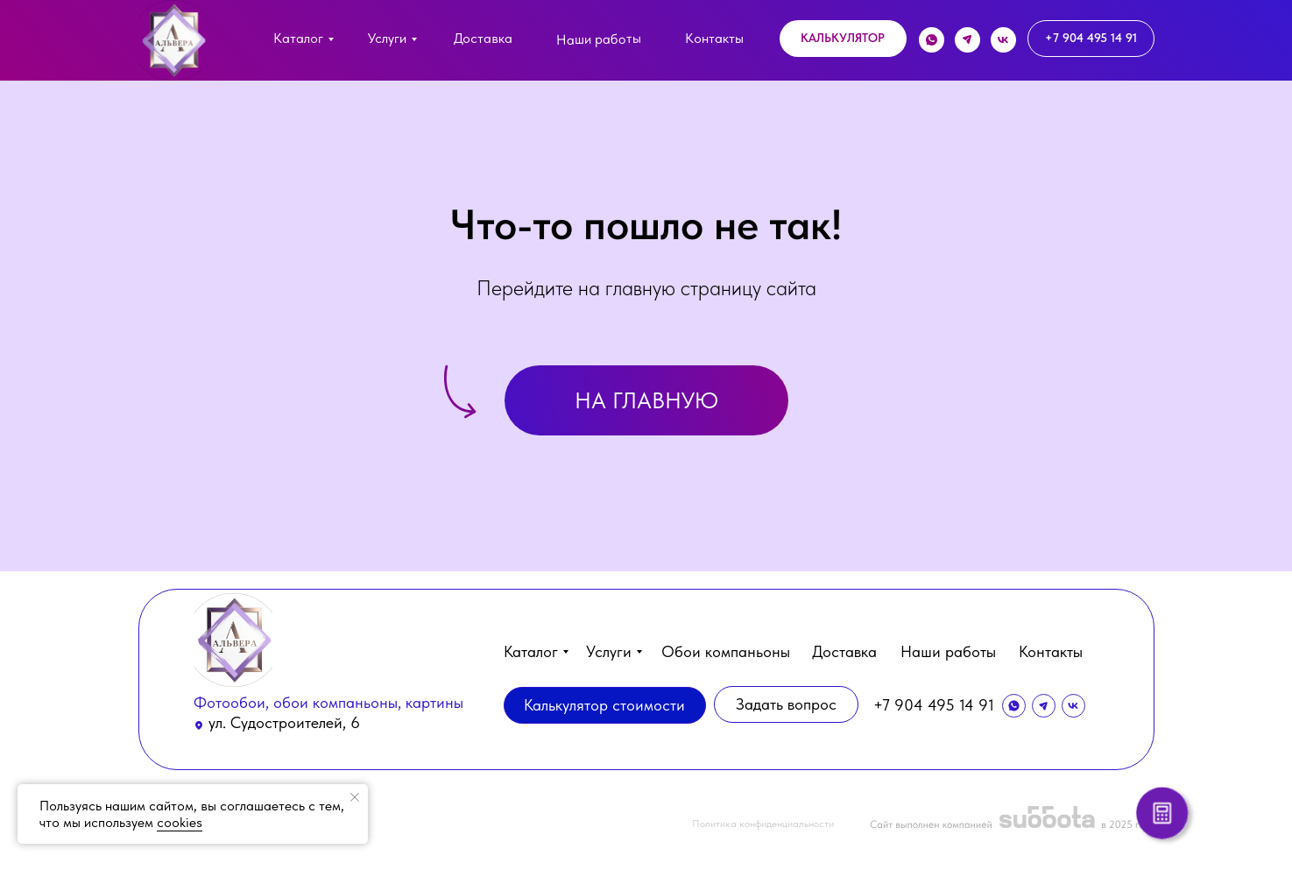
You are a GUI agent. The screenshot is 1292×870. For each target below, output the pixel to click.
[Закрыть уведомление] (355, 797)
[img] (173, 40)
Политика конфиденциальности (763, 823)
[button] (843, 38)
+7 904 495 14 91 (933, 705)
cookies (179, 822)
